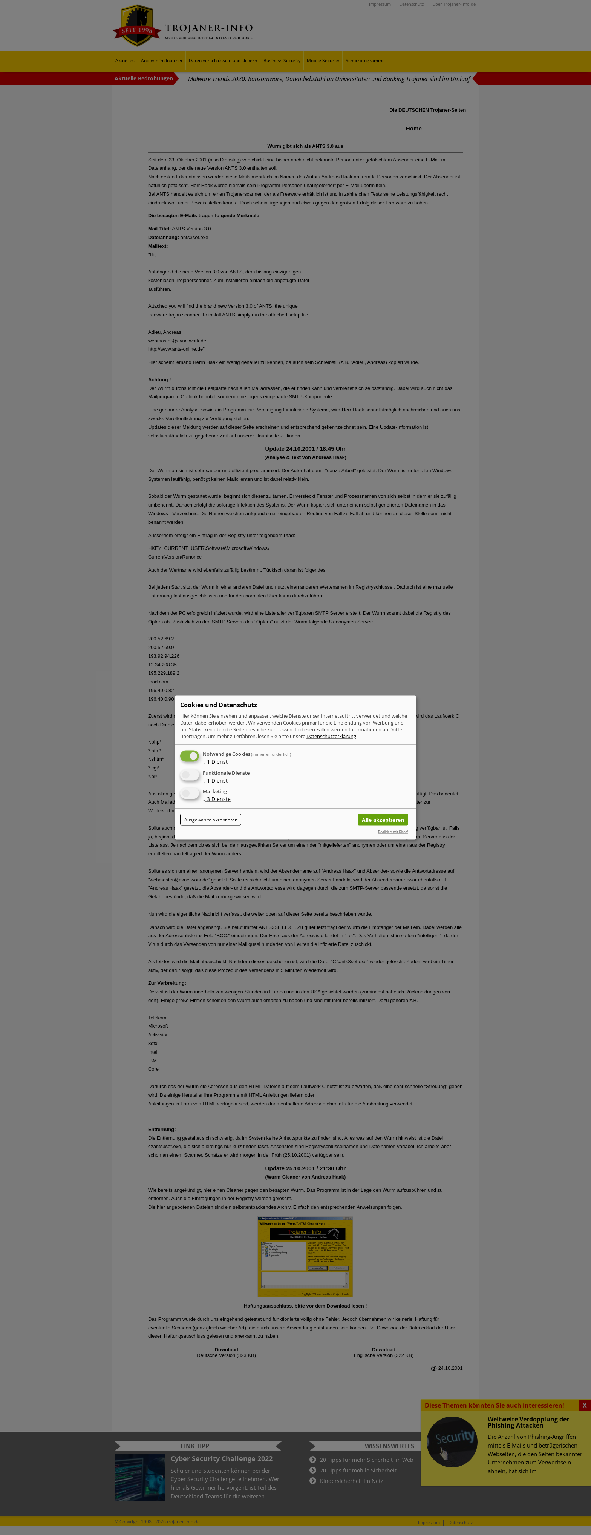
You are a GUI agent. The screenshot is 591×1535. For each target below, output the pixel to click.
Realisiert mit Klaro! (393, 831)
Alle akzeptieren (383, 819)
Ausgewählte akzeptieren (210, 820)
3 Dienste (217, 799)
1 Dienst (215, 761)
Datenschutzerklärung (331, 735)
